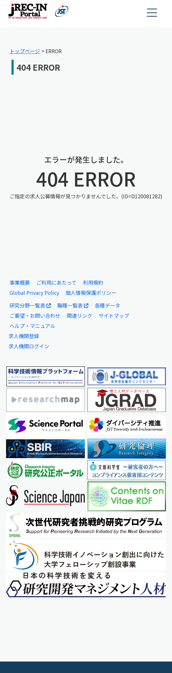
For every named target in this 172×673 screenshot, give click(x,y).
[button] (152, 12)
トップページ (25, 51)
